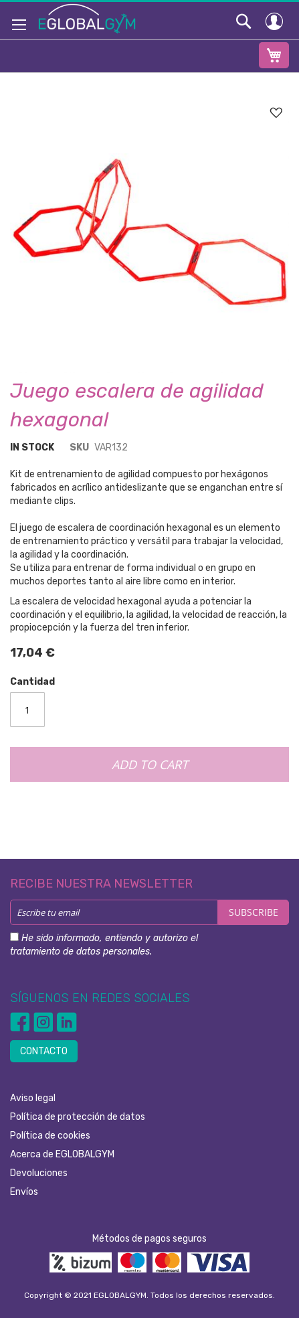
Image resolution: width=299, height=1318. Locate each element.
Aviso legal (33, 1098)
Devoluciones (39, 1173)
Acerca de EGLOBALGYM (62, 1154)
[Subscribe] (253, 912)
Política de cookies (50, 1135)
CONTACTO (44, 1051)
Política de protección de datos (77, 1117)
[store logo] (87, 18)
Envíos (24, 1192)
